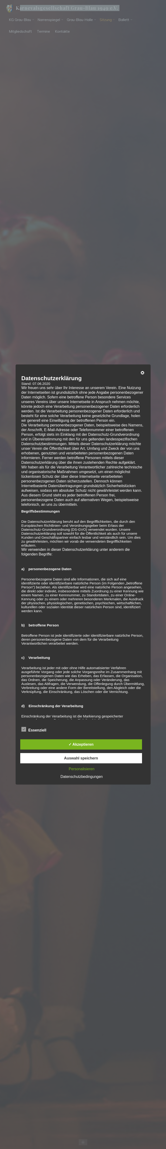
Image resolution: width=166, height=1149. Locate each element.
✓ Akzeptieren (81, 744)
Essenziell (33, 729)
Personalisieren (81, 769)
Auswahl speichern (81, 758)
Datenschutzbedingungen (82, 777)
